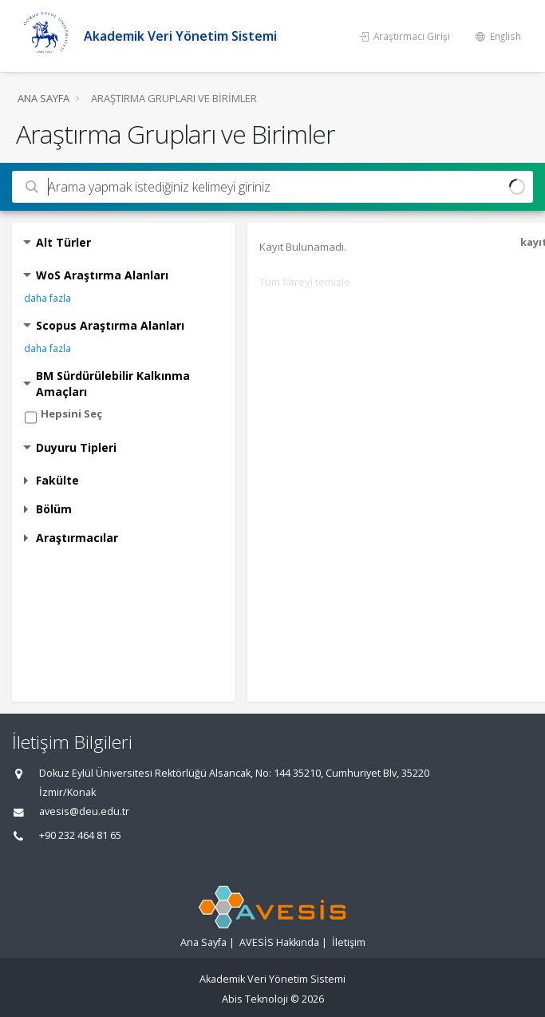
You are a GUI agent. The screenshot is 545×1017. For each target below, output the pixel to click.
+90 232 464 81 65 (80, 835)
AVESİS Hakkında (279, 942)
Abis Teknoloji (255, 999)
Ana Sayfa (43, 98)
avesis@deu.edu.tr (84, 811)
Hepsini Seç (71, 413)
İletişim (348, 942)
